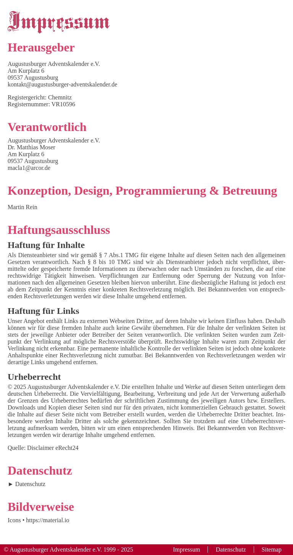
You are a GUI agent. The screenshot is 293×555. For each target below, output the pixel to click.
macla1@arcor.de (29, 168)
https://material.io (47, 520)
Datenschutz (30, 484)
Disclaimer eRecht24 (53, 448)
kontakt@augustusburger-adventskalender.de (62, 84)
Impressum (186, 549)
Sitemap (272, 549)
